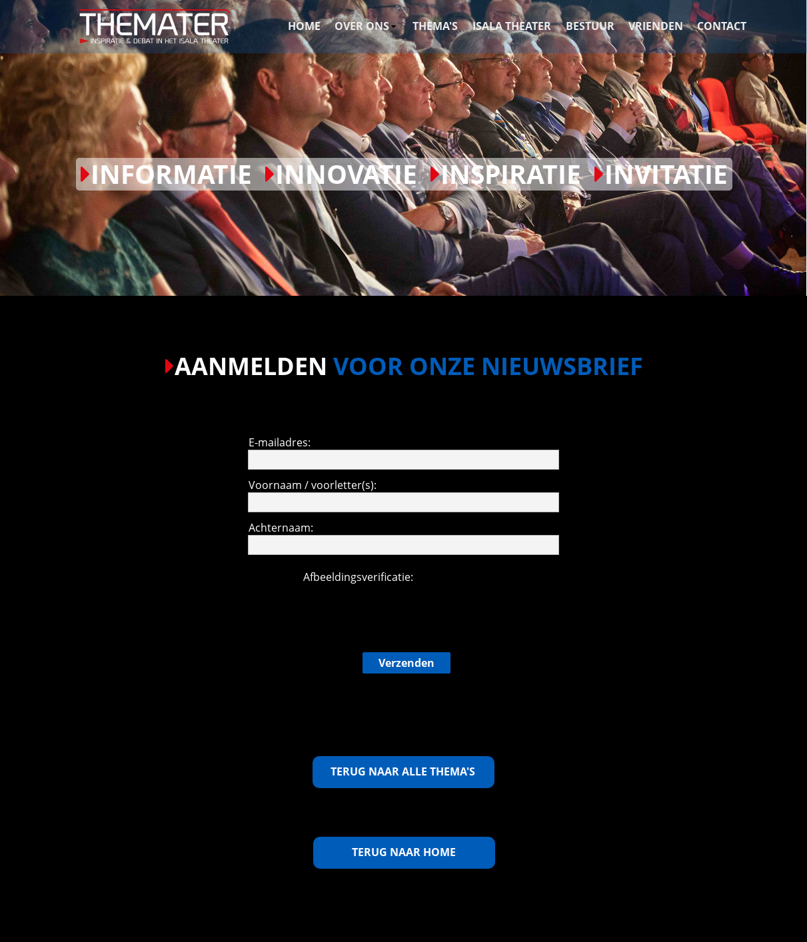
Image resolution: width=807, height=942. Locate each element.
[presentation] (404, 610)
